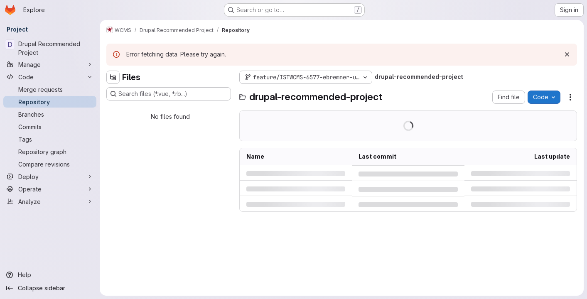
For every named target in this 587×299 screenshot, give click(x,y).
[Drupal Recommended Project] (49, 48)
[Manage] (49, 64)
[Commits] (49, 126)
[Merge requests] (49, 89)
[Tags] (49, 139)
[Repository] (49, 102)
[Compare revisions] (49, 164)
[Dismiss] (567, 54)
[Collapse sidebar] (49, 288)
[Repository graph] (49, 151)
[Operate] (49, 189)
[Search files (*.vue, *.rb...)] (168, 93)
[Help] (49, 275)
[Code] (49, 77)
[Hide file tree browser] (113, 77)
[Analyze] (49, 201)
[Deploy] (49, 176)
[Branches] (49, 114)
